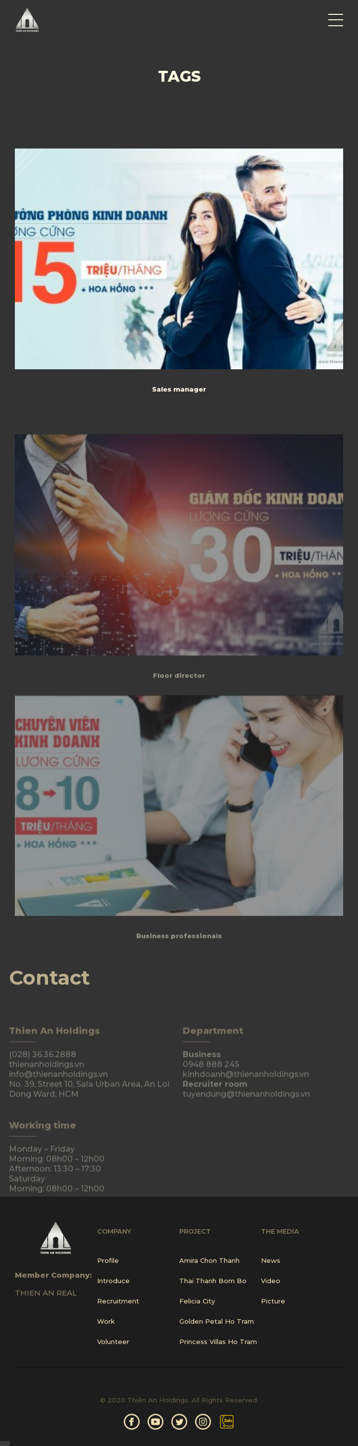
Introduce (113, 1281)
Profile (108, 1260)
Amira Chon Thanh (209, 1260)
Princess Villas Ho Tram (218, 1342)
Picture (273, 1301)
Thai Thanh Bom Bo (213, 1281)
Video (270, 1281)
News (270, 1260)
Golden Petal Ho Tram (216, 1321)
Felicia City (197, 1301)
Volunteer (113, 1342)
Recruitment (118, 1301)
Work (106, 1321)
